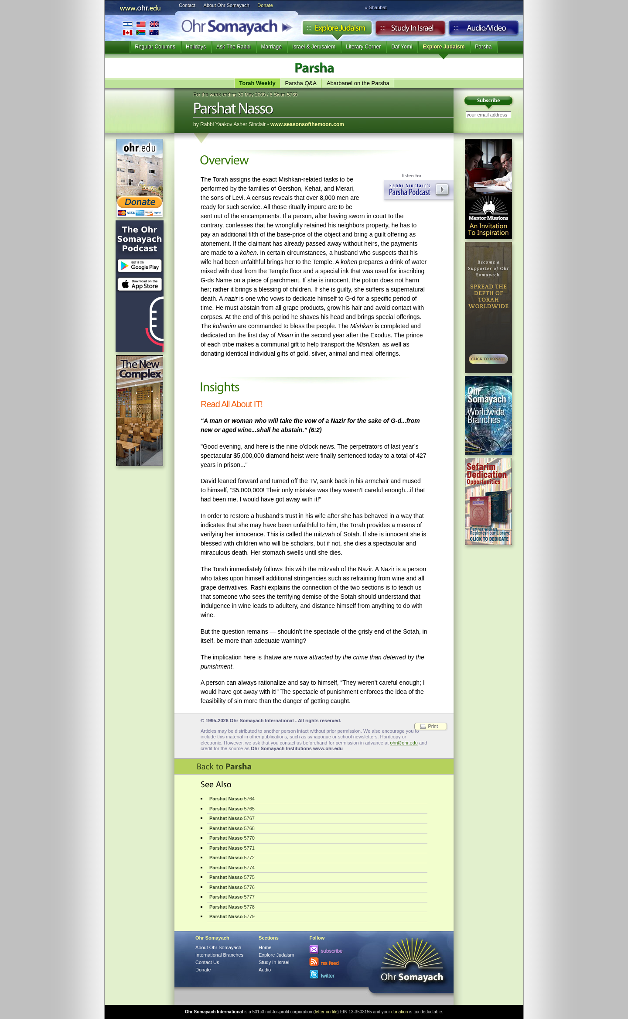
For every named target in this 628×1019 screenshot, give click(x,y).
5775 (232, 877)
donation (399, 1011)
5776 (232, 887)
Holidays (196, 47)
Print (433, 726)
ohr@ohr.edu (404, 742)
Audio (484, 30)
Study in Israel (410, 30)
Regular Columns (155, 47)
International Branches (141, 28)
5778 (232, 906)
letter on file (326, 1011)
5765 (232, 808)
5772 (232, 857)
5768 (232, 828)
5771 (232, 848)
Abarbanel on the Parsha (358, 83)
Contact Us (207, 962)
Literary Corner (363, 47)
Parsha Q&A (301, 83)
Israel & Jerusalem (313, 47)
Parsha (483, 47)
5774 (232, 867)
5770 (232, 838)
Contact (187, 5)
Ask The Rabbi (233, 47)
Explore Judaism (337, 30)
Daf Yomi (401, 47)
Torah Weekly (257, 83)
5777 (232, 896)
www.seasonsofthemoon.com (307, 124)
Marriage (271, 47)
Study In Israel (274, 962)
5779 (232, 916)
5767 (232, 818)
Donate (265, 5)
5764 (232, 798)
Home (265, 947)
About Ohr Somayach (226, 5)
